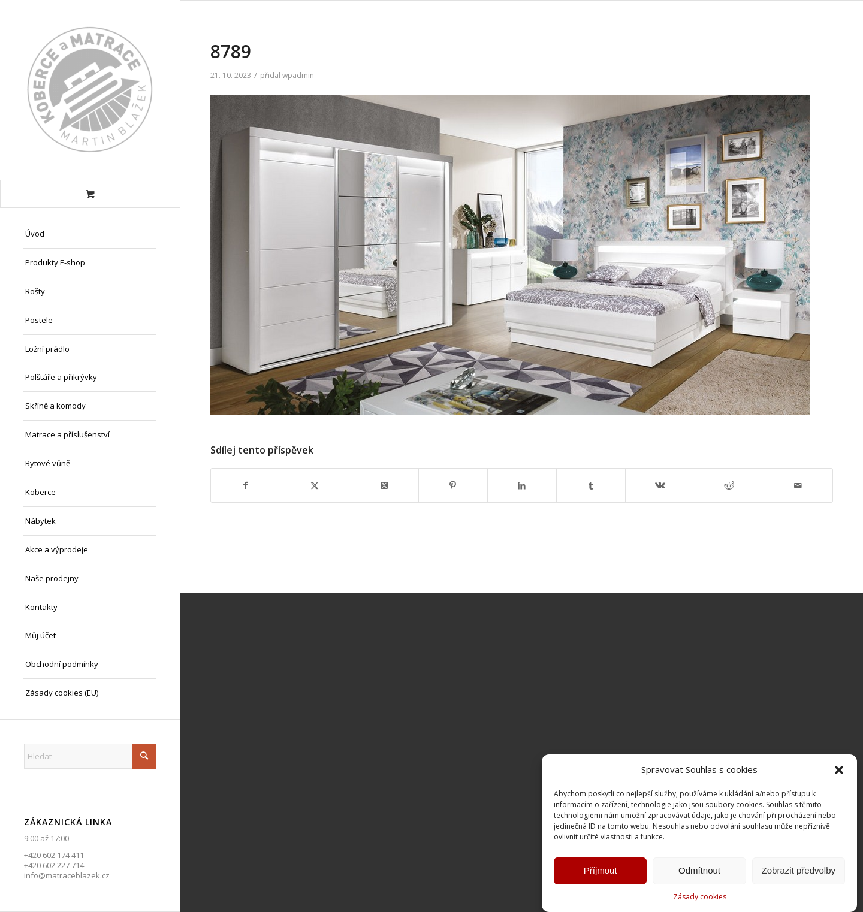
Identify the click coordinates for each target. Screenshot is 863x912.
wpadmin (298, 75)
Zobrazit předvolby (798, 873)
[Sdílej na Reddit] (729, 485)
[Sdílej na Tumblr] (591, 485)
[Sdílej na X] (314, 485)
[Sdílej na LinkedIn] (522, 485)
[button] (839, 772)
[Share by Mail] (798, 485)
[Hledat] (90, 756)
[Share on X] (383, 485)
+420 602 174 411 (54, 855)
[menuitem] (89, 234)
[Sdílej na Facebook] (245, 485)
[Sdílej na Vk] (660, 485)
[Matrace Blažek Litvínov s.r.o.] (90, 90)
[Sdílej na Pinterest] (453, 485)
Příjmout (600, 873)
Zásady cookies (699, 899)
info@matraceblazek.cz (67, 875)
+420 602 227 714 (54, 865)
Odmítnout (699, 873)
